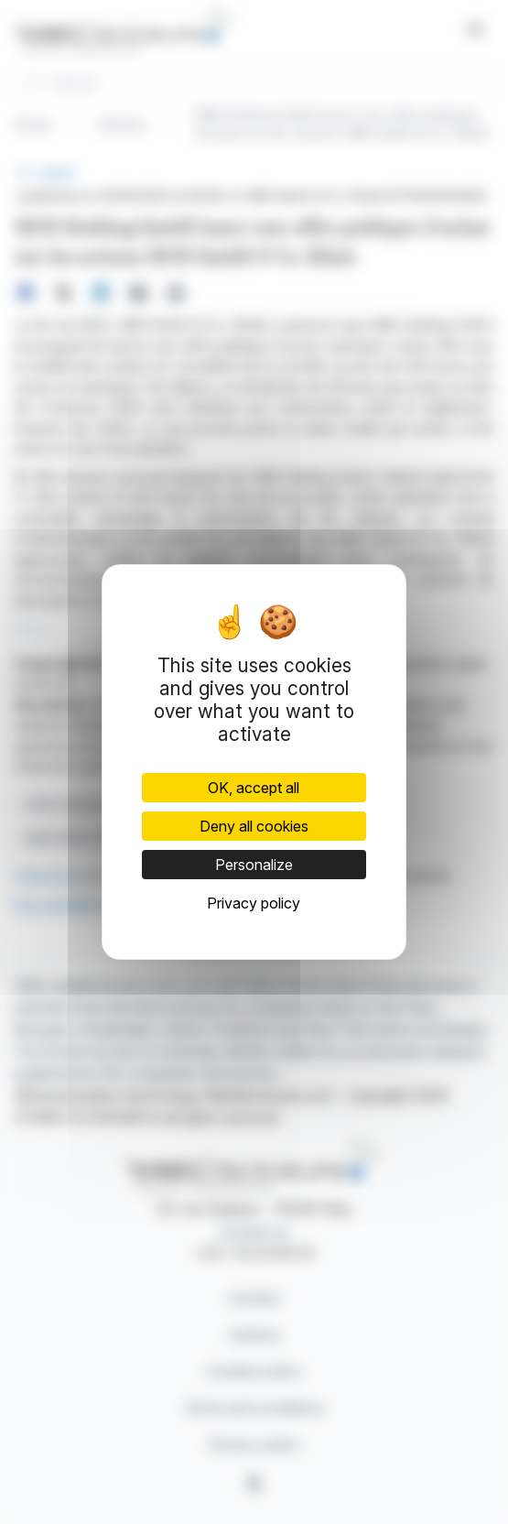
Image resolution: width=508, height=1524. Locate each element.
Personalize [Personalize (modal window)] (254, 864)
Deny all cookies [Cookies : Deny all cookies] (254, 826)
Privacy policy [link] (253, 903)
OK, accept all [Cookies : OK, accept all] (253, 787)
